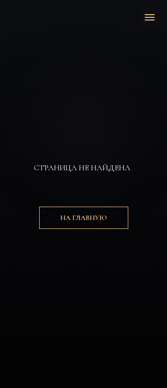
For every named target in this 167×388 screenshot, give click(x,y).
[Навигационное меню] (150, 17)
